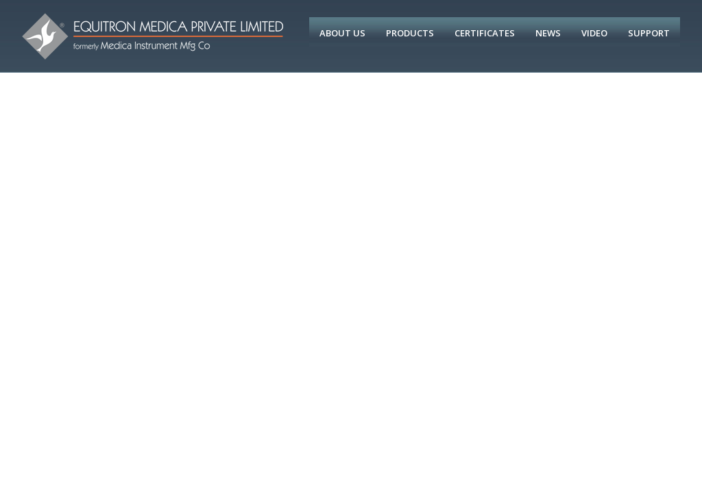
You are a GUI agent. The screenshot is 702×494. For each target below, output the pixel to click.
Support (649, 33)
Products (410, 33)
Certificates (485, 33)
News (548, 33)
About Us (342, 33)
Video (594, 33)
